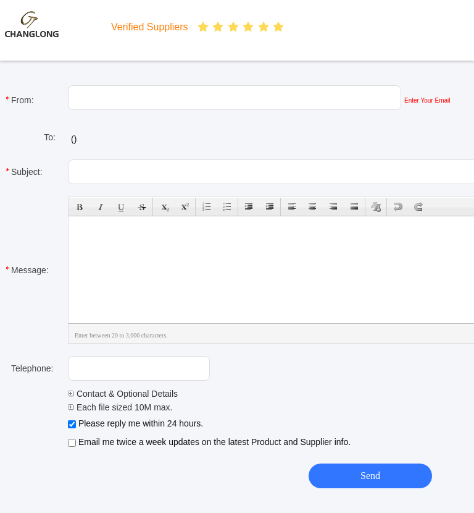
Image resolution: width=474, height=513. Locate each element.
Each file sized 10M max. (120, 407)
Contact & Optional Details (123, 394)
